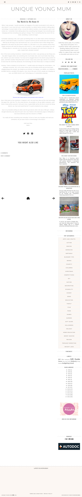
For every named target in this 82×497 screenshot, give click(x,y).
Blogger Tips (69, 257)
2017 (69, 387)
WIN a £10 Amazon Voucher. (69, 95)
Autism (69, 242)
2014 (68, 392)
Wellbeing (74, 361)
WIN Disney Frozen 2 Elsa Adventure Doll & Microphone (69, 187)
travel (72, 363)
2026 (69, 370)
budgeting (65, 363)
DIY (69, 278)
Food (69, 310)
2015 (68, 391)
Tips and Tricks (66, 361)
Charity (69, 264)
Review (69, 339)
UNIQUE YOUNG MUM (41, 9)
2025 (69, 371)
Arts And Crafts (69, 239)
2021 (69, 379)
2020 (69, 381)
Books (69, 260)
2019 (69, 383)
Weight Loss (69, 346)
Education (69, 300)
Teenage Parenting (69, 343)
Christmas (69, 271)
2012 (68, 396)
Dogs (69, 296)
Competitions (69, 275)
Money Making (69, 336)
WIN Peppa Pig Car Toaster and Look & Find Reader (69, 218)
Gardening (67, 359)
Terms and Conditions (36, 493)
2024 (69, 373)
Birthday (69, 253)
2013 (68, 394)
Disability (69, 289)
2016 (68, 389)
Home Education (69, 332)
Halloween (69, 325)
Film (69, 307)
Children (69, 267)
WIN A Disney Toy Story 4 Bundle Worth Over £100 (69, 125)
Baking (69, 246)
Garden (69, 318)
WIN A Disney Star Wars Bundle (69, 156)
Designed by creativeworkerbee (71, 495)
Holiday (69, 328)
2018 (69, 385)
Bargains (69, 249)
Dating (69, 282)
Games (69, 314)
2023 (69, 375)
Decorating (69, 285)
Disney (69, 292)
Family (69, 303)
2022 (69, 377)
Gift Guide (69, 321)
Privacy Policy (48, 493)
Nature (60, 361)
